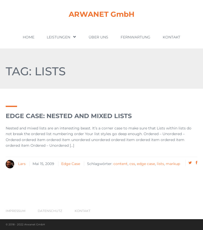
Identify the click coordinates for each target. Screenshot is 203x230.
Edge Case (70, 163)
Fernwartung (135, 37)
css (132, 163)
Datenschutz (50, 211)
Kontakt (171, 37)
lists (160, 163)
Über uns (98, 37)
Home (28, 37)
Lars (22, 163)
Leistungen (61, 37)
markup (173, 163)
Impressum (15, 211)
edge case (146, 163)
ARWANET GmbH (102, 14)
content (120, 163)
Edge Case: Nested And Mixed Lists (69, 116)
